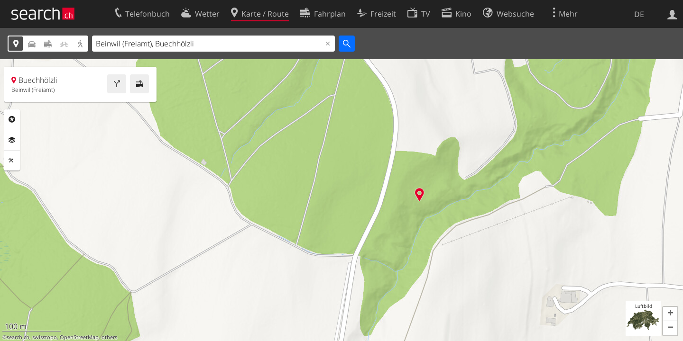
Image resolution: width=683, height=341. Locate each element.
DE (639, 14)
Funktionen (12, 160)
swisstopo (44, 337)
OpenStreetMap (79, 337)
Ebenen (12, 140)
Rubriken (12, 119)
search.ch (18, 337)
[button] (670, 314)
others (109, 337)
